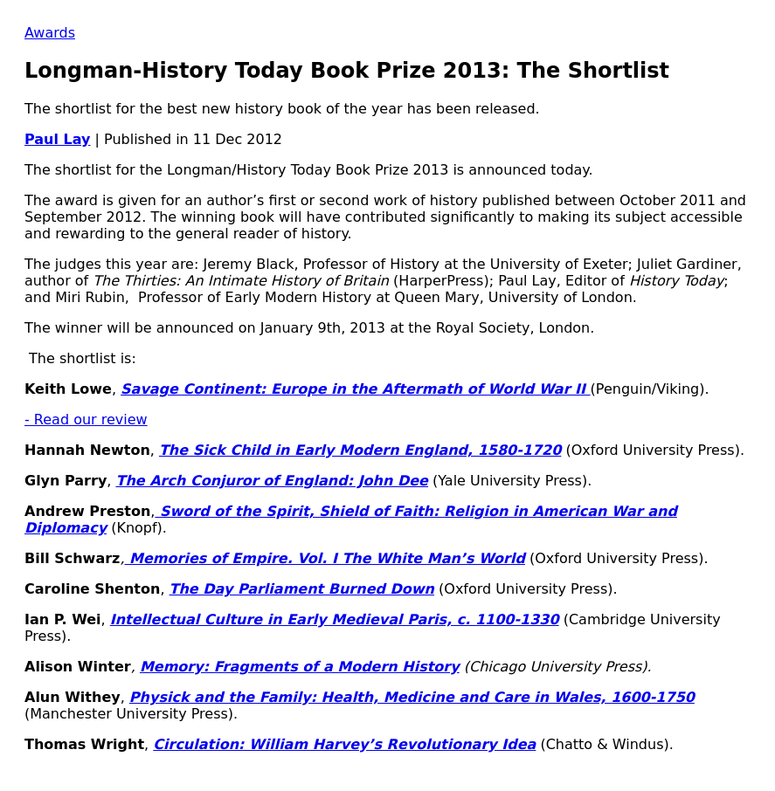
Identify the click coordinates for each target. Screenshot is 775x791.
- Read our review (86, 419)
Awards (49, 32)
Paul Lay (57, 139)
